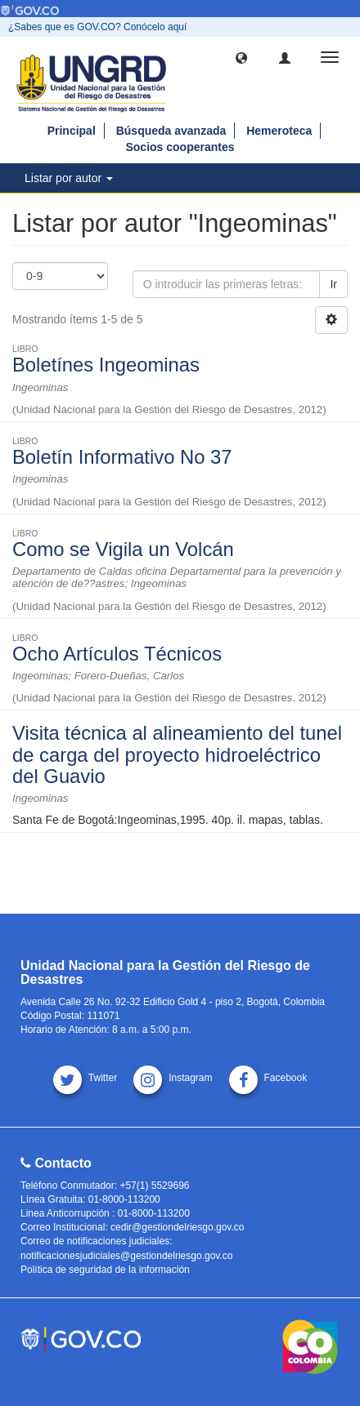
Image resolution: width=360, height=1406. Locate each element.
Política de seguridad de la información (105, 1269)
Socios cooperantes (179, 147)
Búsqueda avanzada (171, 130)
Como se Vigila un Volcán (123, 549)
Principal (71, 130)
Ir (333, 284)
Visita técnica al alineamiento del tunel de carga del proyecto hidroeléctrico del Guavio (177, 754)
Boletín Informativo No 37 (122, 457)
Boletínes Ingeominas (106, 365)
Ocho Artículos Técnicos (117, 654)
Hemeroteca (279, 130)
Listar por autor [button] (69, 178)
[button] (241, 57)
